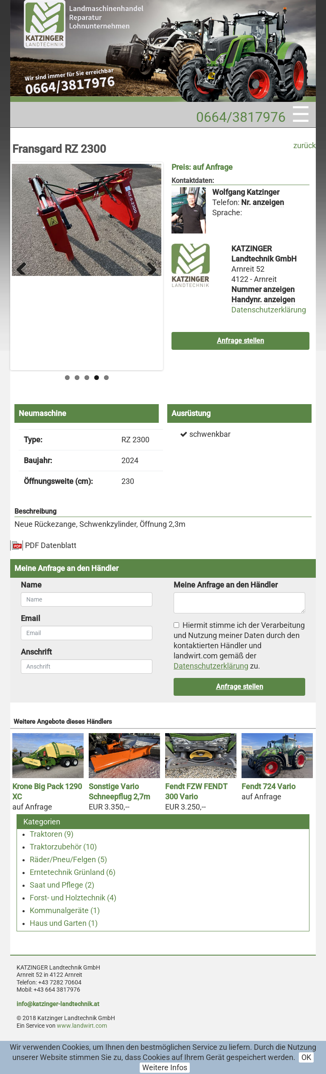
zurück (304, 145)
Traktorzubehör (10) (63, 847)
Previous (24, 266)
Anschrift (36, 652)
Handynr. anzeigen (263, 299)
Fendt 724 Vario (268, 786)
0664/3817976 (241, 117)
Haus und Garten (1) (64, 923)
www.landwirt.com (82, 1025)
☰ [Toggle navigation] (300, 114)
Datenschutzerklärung (268, 310)
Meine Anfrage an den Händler (226, 585)
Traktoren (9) (51, 834)
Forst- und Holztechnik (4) (73, 898)
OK (306, 1057)
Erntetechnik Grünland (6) (72, 872)
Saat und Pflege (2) (62, 885)
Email (30, 618)
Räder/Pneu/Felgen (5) (68, 859)
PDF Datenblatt (50, 545)
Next (148, 266)
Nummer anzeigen (263, 289)
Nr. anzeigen (262, 202)
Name (31, 585)
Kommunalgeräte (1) (65, 910)
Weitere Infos (164, 1067)
